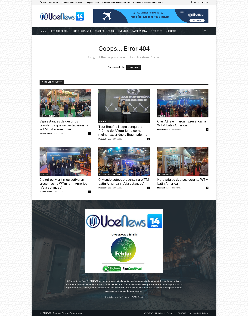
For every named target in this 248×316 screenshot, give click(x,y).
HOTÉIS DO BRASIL (165, 174)
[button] (204, 31)
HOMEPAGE (133, 67)
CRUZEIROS (44, 174)
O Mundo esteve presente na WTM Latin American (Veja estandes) (123, 181)
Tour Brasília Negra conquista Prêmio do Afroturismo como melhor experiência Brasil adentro (123, 131)
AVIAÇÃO (161, 116)
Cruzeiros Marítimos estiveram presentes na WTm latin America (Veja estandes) (63, 183)
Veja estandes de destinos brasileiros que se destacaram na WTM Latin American (64, 125)
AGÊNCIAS (103, 121)
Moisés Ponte (46, 133)
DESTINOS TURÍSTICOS (49, 116)
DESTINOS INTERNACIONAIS (110, 174)
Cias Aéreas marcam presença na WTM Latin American (181, 123)
